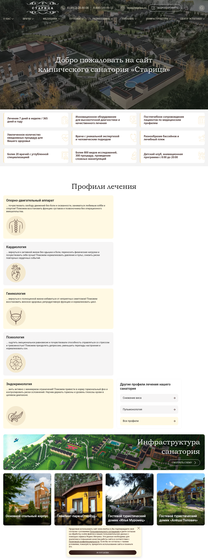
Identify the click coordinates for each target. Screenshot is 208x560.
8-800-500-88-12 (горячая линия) (25, 527)
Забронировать (165, 8)
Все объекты (104, 401)
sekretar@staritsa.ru (18, 533)
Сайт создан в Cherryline (163, 553)
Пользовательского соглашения (105, 531)
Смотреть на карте (104, 484)
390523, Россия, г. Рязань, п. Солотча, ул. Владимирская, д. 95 (41, 514)
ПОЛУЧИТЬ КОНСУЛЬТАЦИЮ (74, 455)
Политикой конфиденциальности (84, 542)
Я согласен (102, 552)
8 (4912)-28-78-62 (17, 521)
